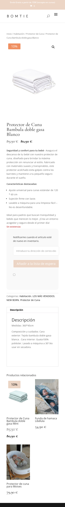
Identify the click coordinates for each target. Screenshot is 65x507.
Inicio (9, 33)
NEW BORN (13, 300)
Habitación (19, 33)
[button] (53, 47)
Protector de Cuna (35, 33)
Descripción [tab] (16, 309)
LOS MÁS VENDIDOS (44, 296)
